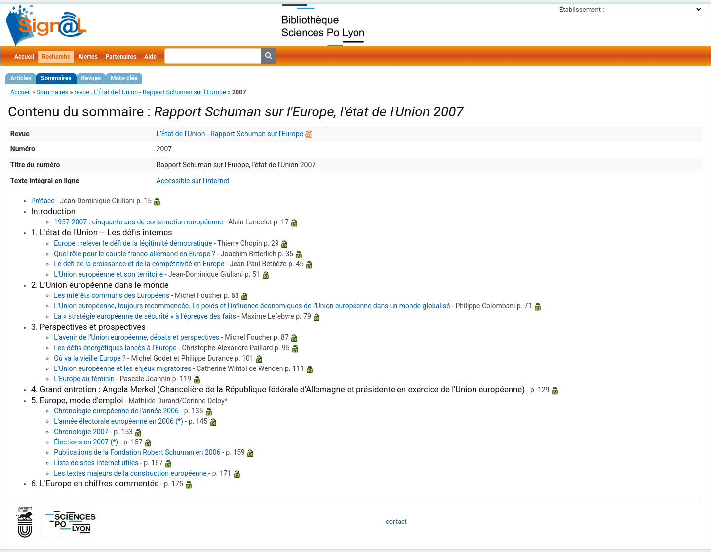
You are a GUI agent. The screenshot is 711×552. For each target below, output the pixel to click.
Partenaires (121, 56)
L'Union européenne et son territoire (108, 274)
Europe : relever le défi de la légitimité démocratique (133, 243)
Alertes (87, 56)
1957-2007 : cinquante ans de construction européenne (138, 222)
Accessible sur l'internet (193, 180)
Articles (20, 78)
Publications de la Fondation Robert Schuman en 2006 (137, 452)
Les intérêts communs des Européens (111, 295)
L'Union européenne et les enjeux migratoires (122, 368)
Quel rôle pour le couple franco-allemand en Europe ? (134, 254)
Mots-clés (124, 78)
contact (396, 521)
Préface (43, 201)
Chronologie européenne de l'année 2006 (116, 411)
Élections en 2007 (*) (86, 442)
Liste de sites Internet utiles (96, 463)
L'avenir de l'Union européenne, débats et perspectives (136, 337)
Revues (91, 78)
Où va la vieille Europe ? (89, 358)
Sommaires (56, 78)
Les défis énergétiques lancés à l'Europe (115, 348)
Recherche (56, 56)
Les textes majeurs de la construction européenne (130, 473)
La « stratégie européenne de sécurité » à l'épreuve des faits (145, 316)
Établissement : (581, 9)
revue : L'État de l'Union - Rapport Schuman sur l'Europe (150, 92)
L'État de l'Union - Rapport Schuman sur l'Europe (230, 134)
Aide (150, 56)
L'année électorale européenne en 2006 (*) (118, 421)
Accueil (24, 56)
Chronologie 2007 (81, 432)
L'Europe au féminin (84, 379)
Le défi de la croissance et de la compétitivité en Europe (139, 264)
